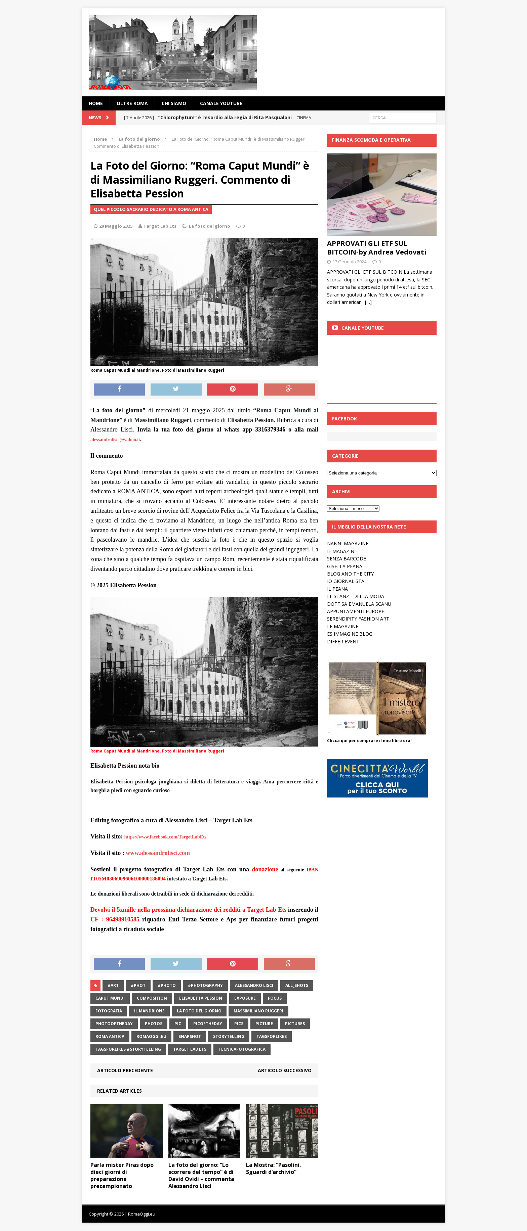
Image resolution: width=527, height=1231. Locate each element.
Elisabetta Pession (200, 998)
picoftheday (207, 1024)
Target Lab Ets (160, 226)
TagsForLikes (271, 1036)
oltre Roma (132, 103)
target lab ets (189, 1049)
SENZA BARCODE (346, 558)
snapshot (189, 1036)
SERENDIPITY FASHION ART (358, 619)
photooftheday (114, 1024)
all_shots (296, 985)
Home (96, 103)
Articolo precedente (125, 1070)
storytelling (228, 1036)
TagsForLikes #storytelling (128, 1049)
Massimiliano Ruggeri (258, 1011)
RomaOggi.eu (151, 1036)
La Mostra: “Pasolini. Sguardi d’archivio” (273, 1168)
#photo (167, 985)
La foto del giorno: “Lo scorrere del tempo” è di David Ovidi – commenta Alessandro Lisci (201, 1175)
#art (113, 985)
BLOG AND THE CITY (350, 574)
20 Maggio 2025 (115, 226)
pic (177, 1024)
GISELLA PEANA (344, 566)
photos (153, 1024)
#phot (138, 985)
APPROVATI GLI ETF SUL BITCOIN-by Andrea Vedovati (377, 248)
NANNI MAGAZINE (347, 543)
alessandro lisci (254, 985)
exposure (245, 998)
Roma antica (109, 1036)
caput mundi (110, 998)
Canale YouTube (221, 103)
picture (264, 1024)
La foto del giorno (209, 226)
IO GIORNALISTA (345, 581)
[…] (368, 302)
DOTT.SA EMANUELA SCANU (359, 604)
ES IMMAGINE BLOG (349, 634)
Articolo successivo (285, 1070)
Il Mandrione (149, 1011)
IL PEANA (337, 589)
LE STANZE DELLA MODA (355, 596)
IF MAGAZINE (342, 551)
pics (238, 1024)
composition (152, 998)
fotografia (108, 1011)
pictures (295, 1024)
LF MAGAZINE (342, 626)
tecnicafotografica (242, 1049)
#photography (205, 985)
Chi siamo (174, 103)
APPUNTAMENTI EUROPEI (356, 611)
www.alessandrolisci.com (158, 853)
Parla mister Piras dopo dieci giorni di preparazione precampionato (122, 1175)
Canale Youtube (362, 328)
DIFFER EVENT (343, 641)
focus (275, 998)
